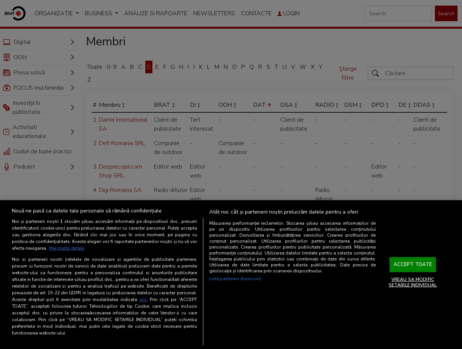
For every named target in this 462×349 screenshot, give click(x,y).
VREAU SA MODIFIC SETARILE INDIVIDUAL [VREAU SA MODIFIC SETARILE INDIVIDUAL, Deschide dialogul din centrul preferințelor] (413, 282)
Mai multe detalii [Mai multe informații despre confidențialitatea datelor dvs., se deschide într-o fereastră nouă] (66, 248)
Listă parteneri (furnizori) (235, 279)
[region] (231, 274)
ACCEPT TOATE (413, 264)
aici (142, 299)
